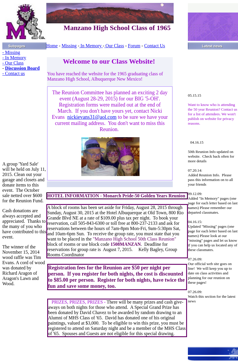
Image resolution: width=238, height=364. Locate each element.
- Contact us (13, 73)
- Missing (11, 52)
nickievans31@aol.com (92, 117)
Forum (134, 45)
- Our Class (13, 62)
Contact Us (154, 45)
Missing (69, 45)
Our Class (114, 45)
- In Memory (14, 57)
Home (52, 45)
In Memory (91, 45)
